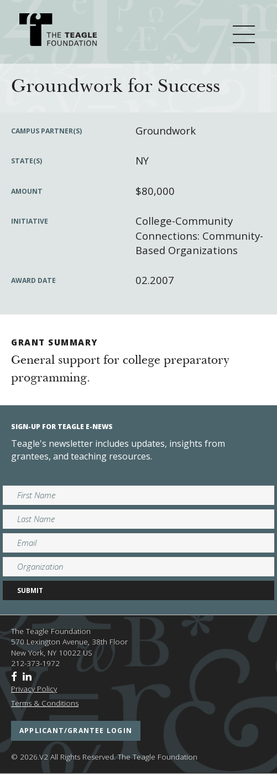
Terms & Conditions (45, 703)
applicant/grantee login (75, 730)
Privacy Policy (34, 689)
